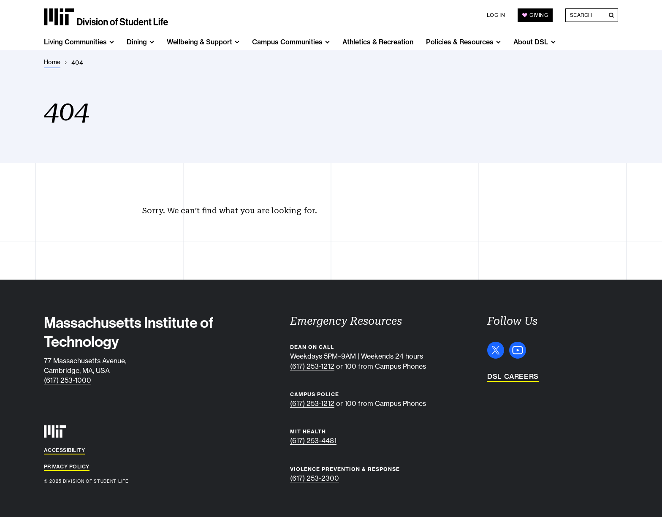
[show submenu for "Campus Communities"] (327, 42)
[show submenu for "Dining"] (151, 42)
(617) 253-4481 (313, 440)
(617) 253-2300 (314, 478)
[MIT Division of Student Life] (106, 16)
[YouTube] (517, 350)
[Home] (52, 62)
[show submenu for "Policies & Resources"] (498, 42)
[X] (495, 350)
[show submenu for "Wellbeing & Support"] (237, 42)
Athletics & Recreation (377, 42)
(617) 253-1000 (67, 380)
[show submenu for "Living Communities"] (111, 42)
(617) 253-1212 (312, 366)
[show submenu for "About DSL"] (553, 42)
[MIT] (55, 431)
